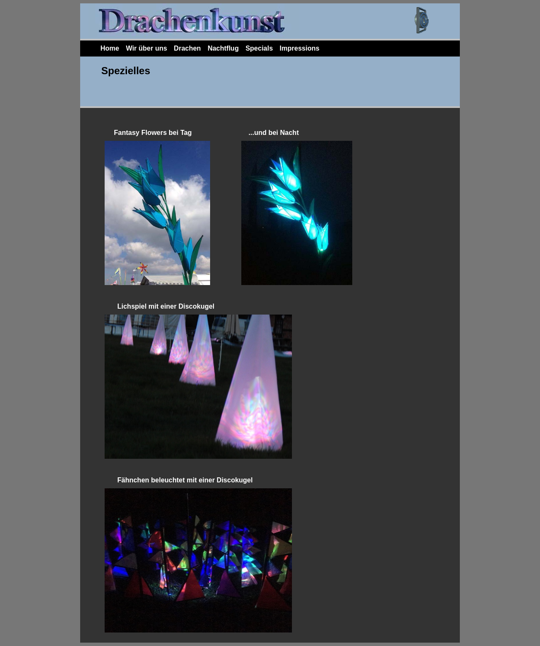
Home (109, 48)
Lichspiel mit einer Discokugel (165, 306)
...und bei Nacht (273, 132)
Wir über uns (146, 48)
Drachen (187, 48)
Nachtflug (223, 48)
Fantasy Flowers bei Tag (154, 132)
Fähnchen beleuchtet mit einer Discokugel (185, 480)
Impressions (299, 48)
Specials (259, 48)
